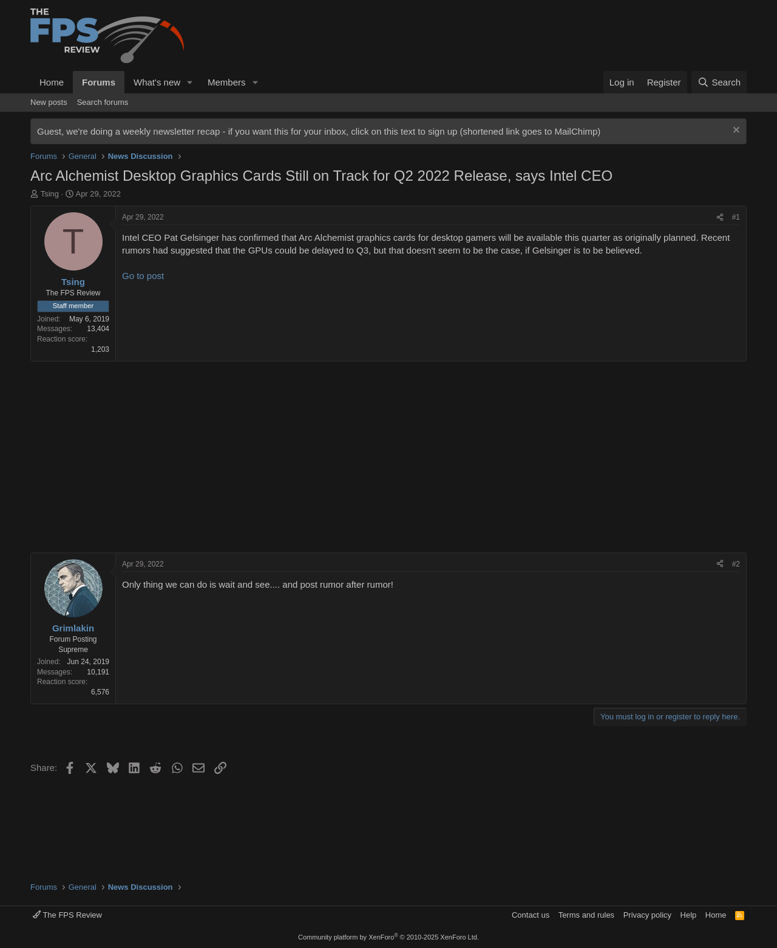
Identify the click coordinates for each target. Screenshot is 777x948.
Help (688, 914)
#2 (736, 564)
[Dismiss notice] (735, 131)
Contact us (530, 914)
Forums (98, 82)
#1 (736, 217)
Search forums (103, 102)
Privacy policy (647, 914)
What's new (157, 82)
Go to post (143, 276)
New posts (48, 102)
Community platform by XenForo (388, 937)
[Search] (719, 82)
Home (51, 82)
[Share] (720, 217)
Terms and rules (586, 914)
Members (227, 82)
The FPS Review (67, 914)
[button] (190, 82)
